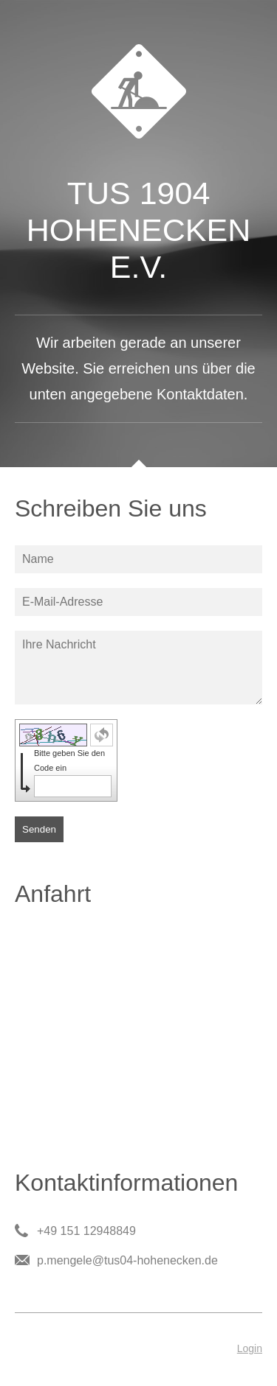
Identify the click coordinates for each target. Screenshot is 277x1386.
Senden (39, 829)
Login (249, 1348)
